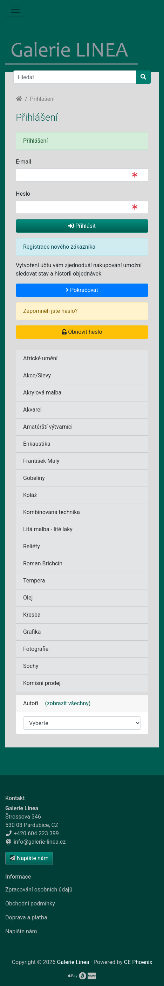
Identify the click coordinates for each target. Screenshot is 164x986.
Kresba (32, 614)
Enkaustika (36, 444)
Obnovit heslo (82, 332)
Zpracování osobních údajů (39, 889)
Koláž (30, 495)
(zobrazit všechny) (65, 703)
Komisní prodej (42, 683)
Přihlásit (82, 226)
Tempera (34, 580)
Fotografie (35, 649)
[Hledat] (74, 77)
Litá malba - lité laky (48, 529)
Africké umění (40, 358)
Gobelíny (34, 478)
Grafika (32, 632)
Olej (28, 597)
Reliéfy (31, 546)
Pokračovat (82, 290)
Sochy (30, 666)
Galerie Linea (73, 962)
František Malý (41, 461)
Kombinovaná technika (51, 512)
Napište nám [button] (29, 858)
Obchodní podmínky (30, 903)
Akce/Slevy (37, 375)
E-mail (23, 161)
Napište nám (21, 931)
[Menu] (15, 10)
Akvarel (32, 409)
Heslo (23, 193)
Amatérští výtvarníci (48, 426)
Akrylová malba (42, 392)
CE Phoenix (138, 962)
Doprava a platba (26, 917)
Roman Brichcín (42, 563)
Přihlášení (42, 99)
